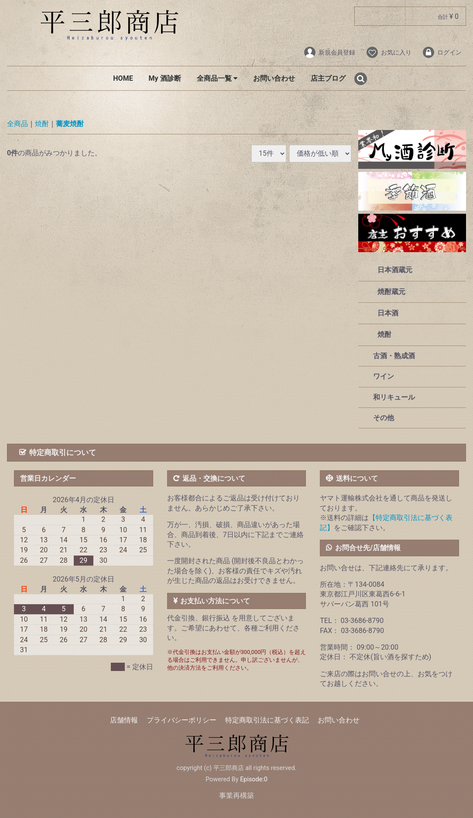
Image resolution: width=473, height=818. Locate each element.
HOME (123, 78)
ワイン (382, 377)
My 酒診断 (165, 78)
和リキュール (393, 397)
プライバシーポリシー (181, 720)
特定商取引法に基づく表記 (267, 720)
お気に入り (388, 52)
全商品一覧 (217, 78)
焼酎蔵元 (391, 291)
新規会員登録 (329, 52)
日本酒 (387, 313)
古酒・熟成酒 (393, 356)
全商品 (17, 124)
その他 (382, 418)
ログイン (442, 52)
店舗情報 (124, 720)
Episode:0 (253, 779)
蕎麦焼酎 (70, 124)
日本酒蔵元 (394, 270)
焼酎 (42, 124)
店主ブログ (328, 78)
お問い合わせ (274, 78)
